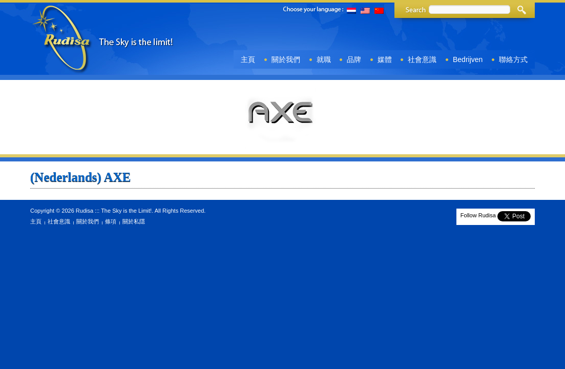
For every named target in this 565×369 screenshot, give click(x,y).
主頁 (248, 59)
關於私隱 (133, 221)
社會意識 (422, 59)
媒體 (385, 59)
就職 (324, 59)
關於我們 (285, 59)
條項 (110, 221)
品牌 (354, 59)
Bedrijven (468, 59)
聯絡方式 (513, 59)
